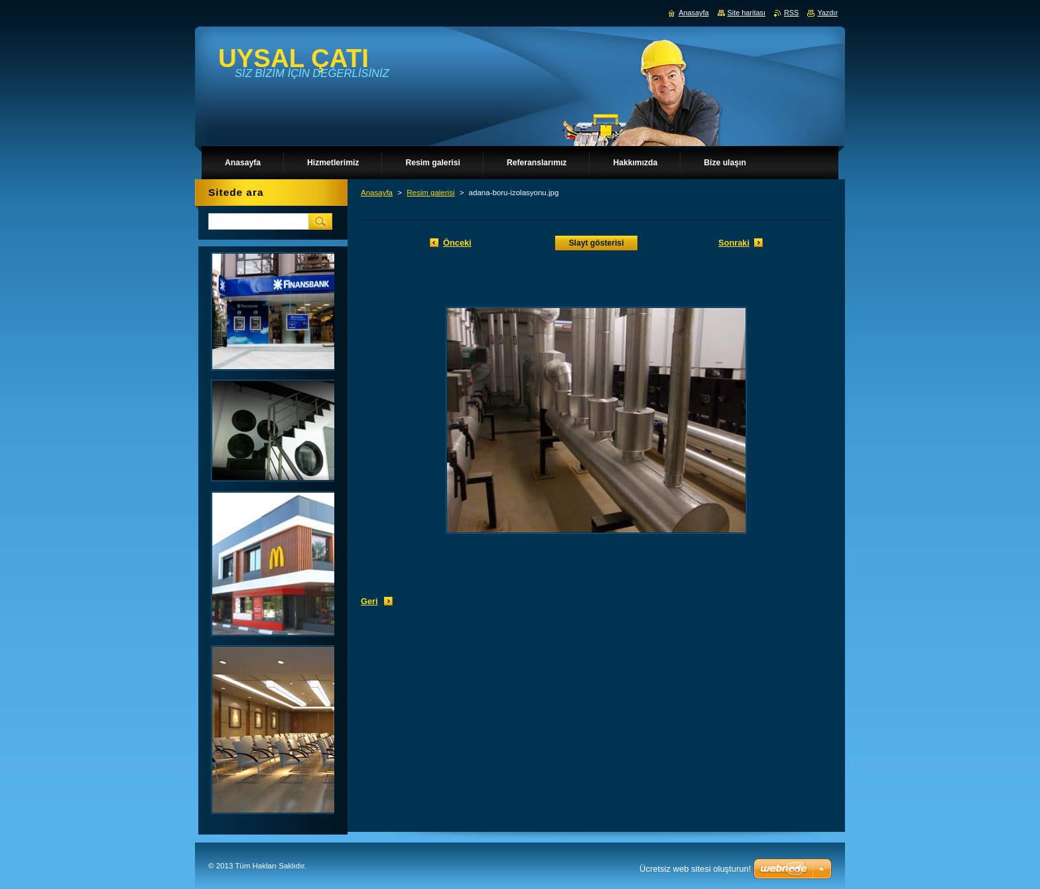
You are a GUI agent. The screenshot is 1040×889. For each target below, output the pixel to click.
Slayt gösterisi (595, 243)
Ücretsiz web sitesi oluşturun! (695, 869)
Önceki (457, 243)
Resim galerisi (430, 193)
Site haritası (746, 13)
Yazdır (827, 13)
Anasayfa (377, 193)
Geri (369, 601)
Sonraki (733, 243)
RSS (791, 13)
